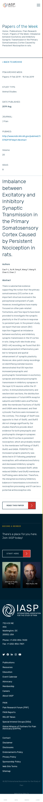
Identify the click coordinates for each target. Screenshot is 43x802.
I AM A (16, 798)
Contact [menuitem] (7, 738)
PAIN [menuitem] (5, 703)
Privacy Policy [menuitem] (9, 757)
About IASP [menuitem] (8, 696)
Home (5, 798)
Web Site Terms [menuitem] (10, 766)
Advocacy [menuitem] (7, 682)
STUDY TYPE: (8, 87)
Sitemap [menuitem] (7, 771)
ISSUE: (5, 165)
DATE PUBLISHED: (11, 102)
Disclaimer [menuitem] (7, 743)
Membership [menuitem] (8, 686)
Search (27, 798)
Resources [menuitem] (8, 667)
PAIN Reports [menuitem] (9, 712)
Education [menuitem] (7, 672)
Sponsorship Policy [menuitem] (12, 762)
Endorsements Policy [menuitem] (13, 752)
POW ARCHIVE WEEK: (12, 72)
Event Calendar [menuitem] (10, 677)
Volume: (6, 150)
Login (37, 798)
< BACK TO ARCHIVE (12, 62)
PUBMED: (7, 131)
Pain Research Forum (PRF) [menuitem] (16, 707)
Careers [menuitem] (6, 691)
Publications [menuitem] (8, 663)
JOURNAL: (7, 116)
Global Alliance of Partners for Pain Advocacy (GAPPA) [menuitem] (19, 727)
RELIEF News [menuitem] (9, 717)
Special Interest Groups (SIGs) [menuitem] (17, 722)
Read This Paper (15, 505)
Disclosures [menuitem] (8, 747)
